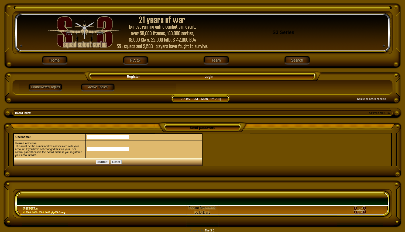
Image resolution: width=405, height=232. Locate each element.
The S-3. (210, 230)
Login (209, 77)
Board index (23, 113)
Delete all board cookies (371, 98)
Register (133, 77)
